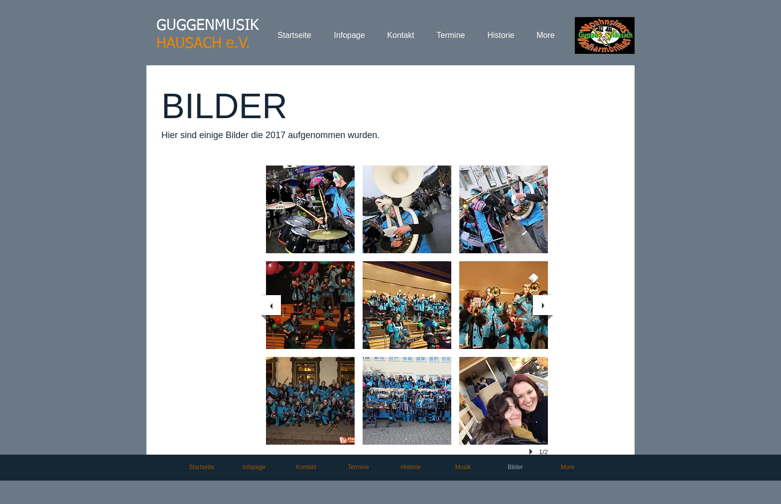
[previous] (271, 305)
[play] (532, 452)
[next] (543, 305)
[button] (310, 209)
